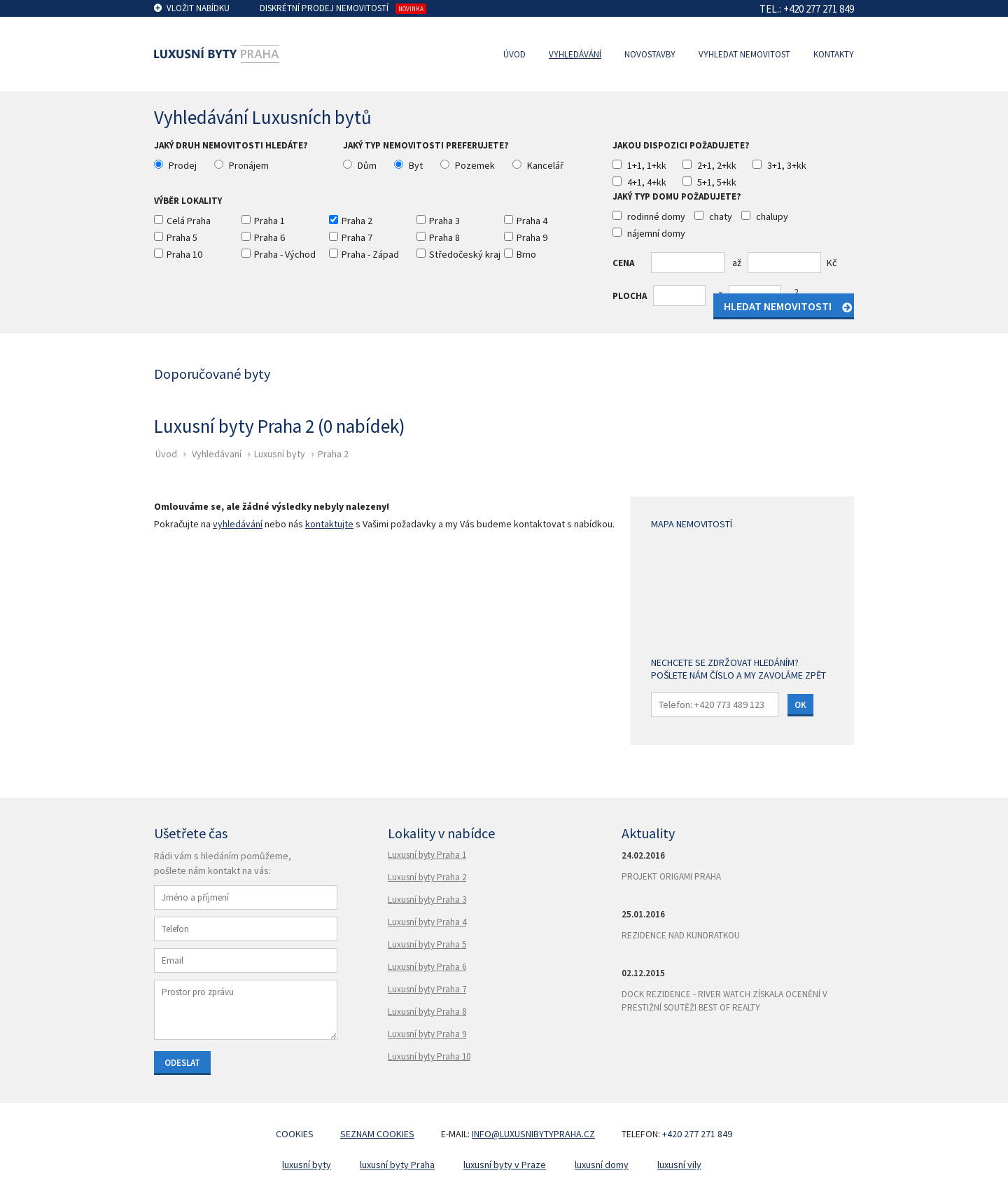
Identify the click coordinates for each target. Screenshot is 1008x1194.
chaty (720, 216)
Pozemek (475, 165)
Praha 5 (182, 237)
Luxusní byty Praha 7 (427, 989)
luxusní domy (602, 1164)
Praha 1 (269, 220)
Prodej (183, 165)
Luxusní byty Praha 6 (427, 967)
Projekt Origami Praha (671, 876)
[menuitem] (518, 54)
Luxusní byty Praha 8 (427, 1012)
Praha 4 (532, 220)
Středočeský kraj (464, 254)
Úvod (514, 54)
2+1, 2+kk (716, 165)
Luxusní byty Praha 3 (427, 899)
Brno (526, 254)
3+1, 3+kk (786, 165)
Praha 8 (444, 237)
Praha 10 (184, 254)
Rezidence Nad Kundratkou (681, 935)
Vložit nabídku (198, 8)
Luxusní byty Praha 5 (427, 944)
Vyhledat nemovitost (744, 54)
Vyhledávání (575, 54)
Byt (416, 165)
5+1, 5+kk (716, 182)
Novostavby (650, 54)
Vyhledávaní (216, 453)
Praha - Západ (370, 254)
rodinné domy (656, 216)
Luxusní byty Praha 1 (427, 855)
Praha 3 (444, 220)
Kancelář (545, 165)
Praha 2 (357, 220)
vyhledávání (237, 524)
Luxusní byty (279, 453)
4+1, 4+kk (646, 182)
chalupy (772, 216)
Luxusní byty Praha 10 (429, 1056)
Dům (367, 165)
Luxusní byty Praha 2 (427, 877)
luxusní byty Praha (397, 1164)
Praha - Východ (285, 254)
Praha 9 (532, 237)
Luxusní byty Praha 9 (427, 1034)
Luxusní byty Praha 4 (427, 922)
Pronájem (249, 165)
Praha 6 (269, 237)
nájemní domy (656, 233)
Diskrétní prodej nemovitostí (324, 8)
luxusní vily (679, 1164)
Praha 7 (357, 237)
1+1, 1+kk (646, 165)
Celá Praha (189, 220)
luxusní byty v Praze (504, 1164)
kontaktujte (329, 524)
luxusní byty (306, 1164)
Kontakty (833, 54)
